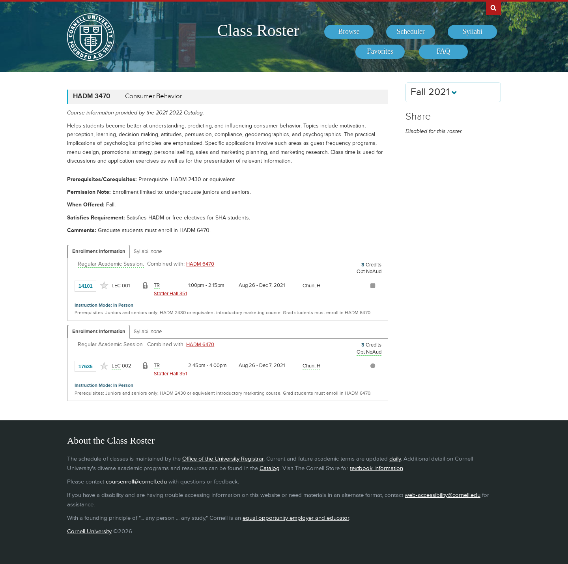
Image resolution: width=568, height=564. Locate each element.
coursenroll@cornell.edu (136, 481)
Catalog (270, 468)
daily (395, 459)
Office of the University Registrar (222, 459)
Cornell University (89, 531)
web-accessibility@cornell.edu (442, 495)
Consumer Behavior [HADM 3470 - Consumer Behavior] (153, 96)
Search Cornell (493, 7)
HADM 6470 (200, 264)
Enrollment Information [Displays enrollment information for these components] (98, 251)
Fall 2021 (434, 92)
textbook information (376, 468)
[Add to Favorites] (104, 285)
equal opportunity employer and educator (296, 518)
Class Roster (258, 30)
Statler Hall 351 (170, 293)
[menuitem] (349, 32)
